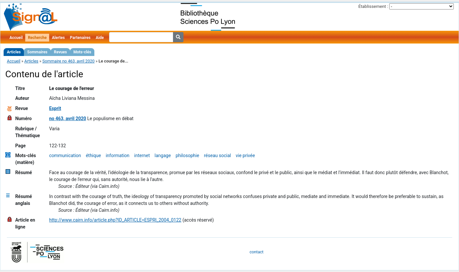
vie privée (245, 155)
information (117, 155)
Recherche (37, 37)
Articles (14, 52)
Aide (100, 37)
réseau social (217, 155)
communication (65, 155)
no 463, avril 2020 (67, 118)
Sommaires (37, 52)
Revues (60, 52)
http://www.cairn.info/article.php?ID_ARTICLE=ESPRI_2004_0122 (115, 220)
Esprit (55, 108)
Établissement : (373, 6)
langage (163, 155)
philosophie (187, 155)
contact (256, 251)
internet (142, 155)
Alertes (58, 37)
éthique (93, 155)
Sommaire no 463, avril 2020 (68, 61)
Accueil (16, 37)
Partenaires (80, 37)
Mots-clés (82, 52)
